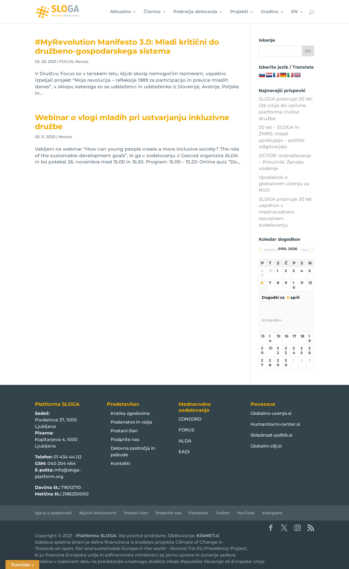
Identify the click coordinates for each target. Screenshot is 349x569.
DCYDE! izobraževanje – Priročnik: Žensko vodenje (285, 162)
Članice (152, 12)
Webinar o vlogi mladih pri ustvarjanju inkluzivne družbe (132, 122)
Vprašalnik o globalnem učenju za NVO (284, 184)
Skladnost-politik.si (271, 435)
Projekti (239, 12)
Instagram (272, 512)
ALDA (185, 440)
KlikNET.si (208, 535)
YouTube (246, 512)
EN (294, 12)
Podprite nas (125, 439)
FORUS (186, 430)
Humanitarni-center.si (275, 424)
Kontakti (120, 463)
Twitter (223, 512)
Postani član (124, 430)
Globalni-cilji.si (266, 446)
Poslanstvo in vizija (131, 422)
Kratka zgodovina (130, 413)
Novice (82, 61)
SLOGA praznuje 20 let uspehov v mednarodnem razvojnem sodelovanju (285, 212)
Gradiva (269, 12)
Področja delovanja (195, 12)
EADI (184, 451)
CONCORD (190, 419)
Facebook (198, 512)
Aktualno (120, 12)
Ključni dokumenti (97, 512)
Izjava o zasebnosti (53, 512)
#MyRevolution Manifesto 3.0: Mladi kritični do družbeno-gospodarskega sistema (127, 46)
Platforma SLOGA (96, 535)
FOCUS (66, 61)
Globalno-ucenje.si (271, 413)
